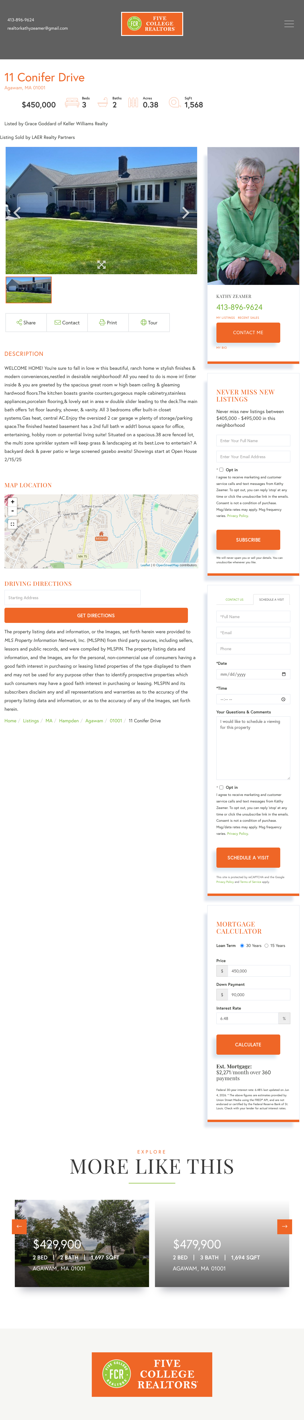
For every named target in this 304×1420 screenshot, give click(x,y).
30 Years (251, 951)
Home (10, 703)
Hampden (69, 703)
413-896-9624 (20, 20)
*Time (221, 694)
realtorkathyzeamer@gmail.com (37, 28)
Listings (31, 703)
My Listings (225, 318)
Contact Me (248, 332)
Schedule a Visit (271, 602)
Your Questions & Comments (243, 718)
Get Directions (170, 598)
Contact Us (234, 600)
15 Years (275, 951)
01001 (116, 703)
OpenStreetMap (167, 565)
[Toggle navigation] (289, 24)
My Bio (221, 348)
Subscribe (248, 540)
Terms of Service (250, 888)
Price (221, 966)
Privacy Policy (237, 516)
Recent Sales (248, 318)
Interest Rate (228, 1014)
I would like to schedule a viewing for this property (253, 754)
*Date (221, 669)
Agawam (94, 703)
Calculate (248, 1050)
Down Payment (230, 990)
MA (49, 703)
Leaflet (146, 565)
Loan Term (226, 951)
